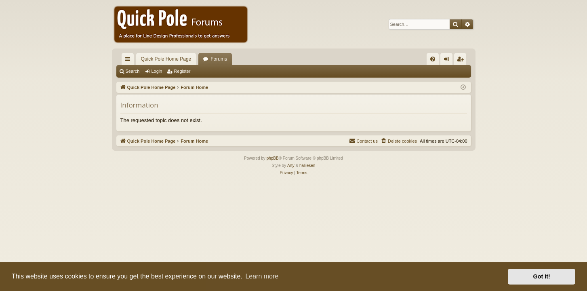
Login (156, 71)
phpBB (273, 158)
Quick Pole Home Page (166, 59)
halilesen (307, 165)
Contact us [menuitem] (363, 140)
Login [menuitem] (448, 60)
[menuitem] (433, 59)
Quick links (129, 60)
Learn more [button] (261, 276)
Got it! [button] (541, 276)
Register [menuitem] (461, 60)
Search (133, 71)
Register (182, 71)
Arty (291, 165)
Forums (218, 59)
